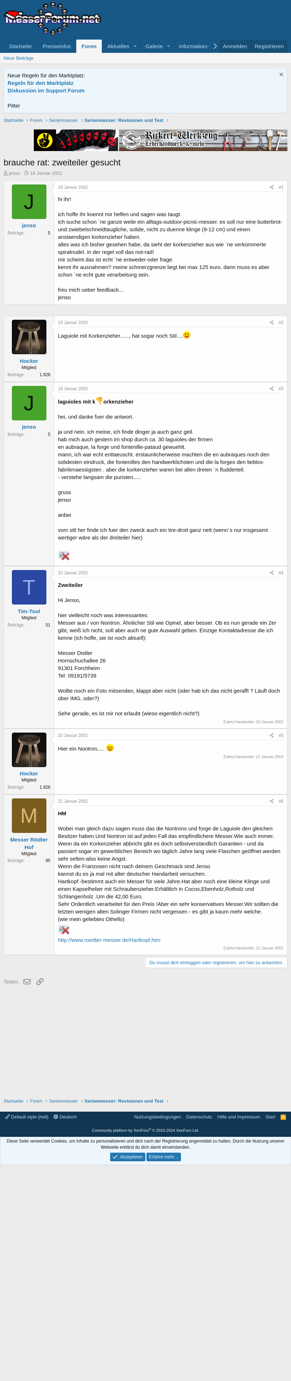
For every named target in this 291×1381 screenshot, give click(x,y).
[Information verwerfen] (280, 75)
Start (270, 1332)
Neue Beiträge (18, 58)
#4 (281, 788)
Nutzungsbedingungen (157, 1332)
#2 (281, 538)
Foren (89, 46)
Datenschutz (199, 1332)
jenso (14, 275)
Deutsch (65, 1332)
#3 (281, 604)
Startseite (20, 46)
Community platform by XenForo (145, 1346)
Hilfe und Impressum (238, 1332)
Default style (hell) (27, 1332)
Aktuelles (118, 46)
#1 (281, 289)
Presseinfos (56, 46)
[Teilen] (271, 290)
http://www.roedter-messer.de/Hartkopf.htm (109, 1156)
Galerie (154, 46)
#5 (281, 951)
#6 (281, 1017)
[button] (135, 46)
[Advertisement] (146, 167)
